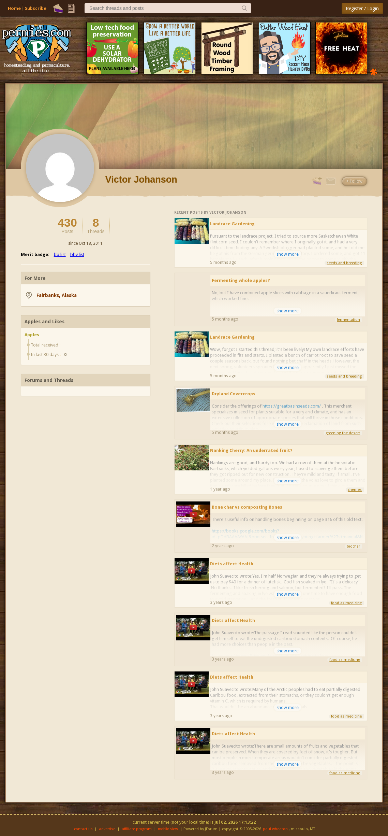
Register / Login (362, 8)
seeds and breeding (344, 263)
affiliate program (137, 829)
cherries (355, 489)
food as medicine (346, 603)
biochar (353, 546)
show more (288, 254)
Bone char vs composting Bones (247, 507)
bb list (60, 254)
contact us (83, 829)
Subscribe (35, 8)
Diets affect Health (231, 563)
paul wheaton (275, 829)
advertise (107, 829)
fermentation (348, 319)
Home (14, 8)
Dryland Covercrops (233, 393)
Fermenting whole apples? (241, 280)
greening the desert (343, 433)
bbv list (77, 254)
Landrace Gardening (232, 223)
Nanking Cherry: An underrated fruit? (251, 450)
